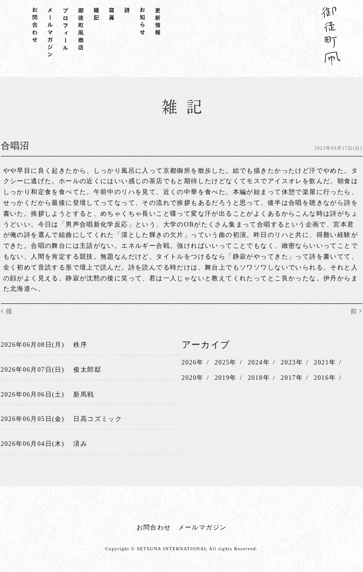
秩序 (80, 344)
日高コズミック (97, 419)
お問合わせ (154, 527)
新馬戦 (83, 394)
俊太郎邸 (87, 369)
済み (80, 443)
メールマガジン (202, 527)
